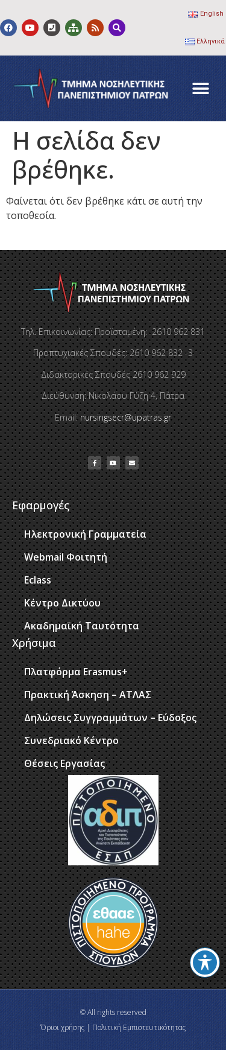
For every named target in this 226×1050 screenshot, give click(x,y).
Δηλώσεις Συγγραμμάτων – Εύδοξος (110, 717)
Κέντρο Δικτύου (62, 602)
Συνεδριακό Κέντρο (71, 740)
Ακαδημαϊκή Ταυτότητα (81, 625)
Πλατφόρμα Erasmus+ (76, 671)
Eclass (37, 580)
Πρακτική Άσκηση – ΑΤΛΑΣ (87, 694)
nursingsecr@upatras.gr (125, 417)
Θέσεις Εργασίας (64, 763)
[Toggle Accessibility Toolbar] (204, 962)
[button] (200, 88)
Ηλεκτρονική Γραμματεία (85, 534)
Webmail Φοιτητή (65, 557)
